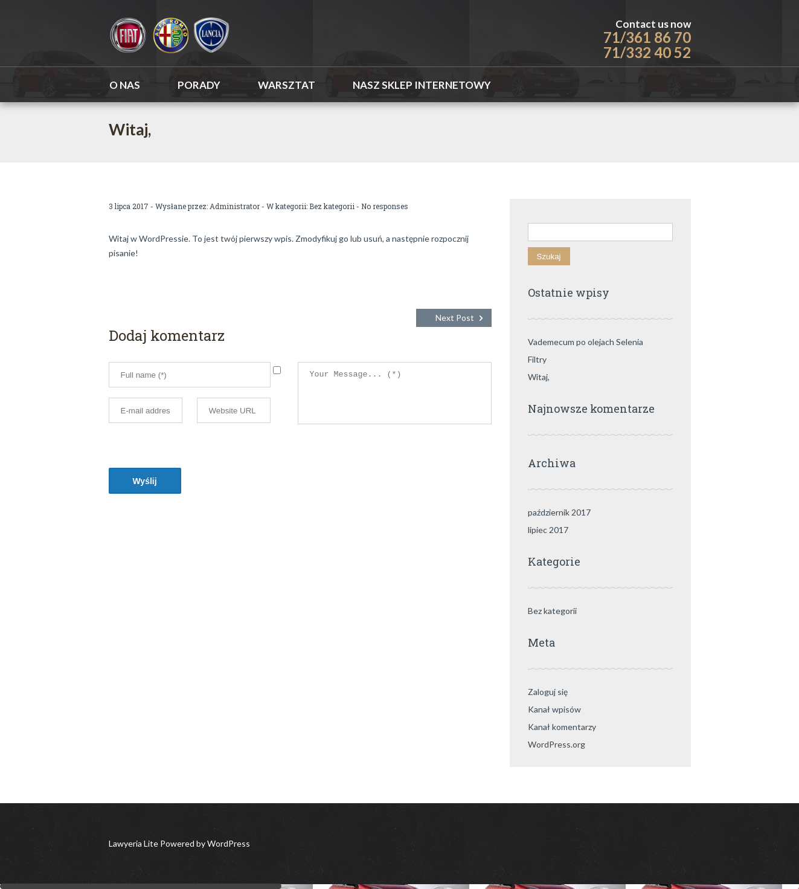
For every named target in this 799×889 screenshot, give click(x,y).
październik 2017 (559, 512)
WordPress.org (556, 744)
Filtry (537, 359)
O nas (124, 85)
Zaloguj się (548, 692)
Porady (199, 85)
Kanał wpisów (554, 709)
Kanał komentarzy (562, 727)
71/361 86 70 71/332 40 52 (647, 44)
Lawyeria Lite (134, 843)
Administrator (235, 206)
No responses (384, 206)
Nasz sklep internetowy (422, 85)
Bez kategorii (332, 206)
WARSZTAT (286, 85)
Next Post (454, 317)
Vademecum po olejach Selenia (585, 342)
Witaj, (539, 377)
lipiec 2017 (548, 530)
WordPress (227, 843)
